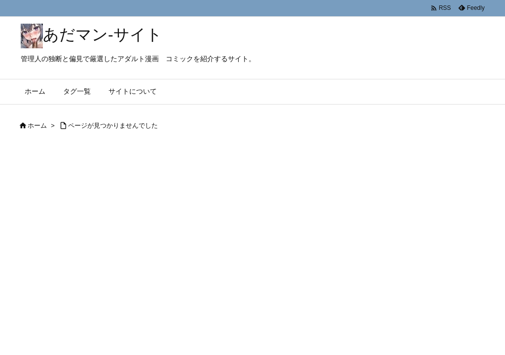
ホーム (37, 125)
